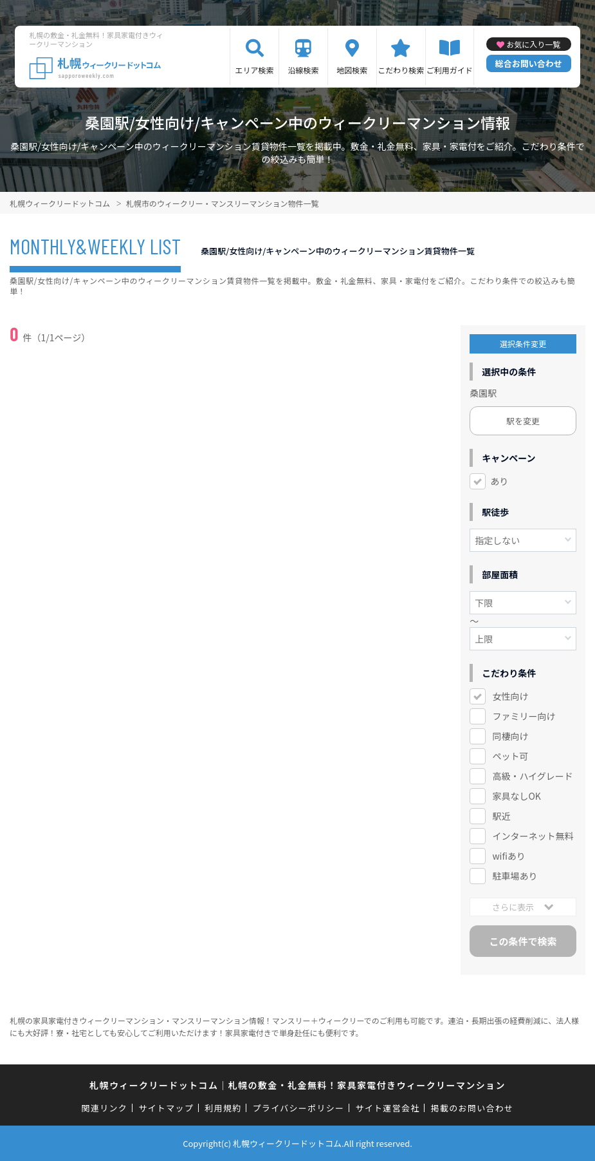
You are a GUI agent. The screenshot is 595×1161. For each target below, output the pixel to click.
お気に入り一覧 (533, 44)
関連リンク (105, 1108)
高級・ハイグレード (532, 775)
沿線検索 (303, 69)
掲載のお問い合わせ (472, 1108)
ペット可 (510, 756)
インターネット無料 (532, 835)
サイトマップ (166, 1108)
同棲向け (510, 736)
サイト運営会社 (387, 1108)
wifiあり (508, 855)
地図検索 (351, 69)
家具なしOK (516, 795)
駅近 (501, 815)
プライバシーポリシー (299, 1108)
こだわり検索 (401, 69)
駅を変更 (523, 421)
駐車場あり (514, 875)
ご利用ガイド (449, 69)
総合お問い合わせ (528, 63)
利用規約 (223, 1108)
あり (499, 481)
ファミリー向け (523, 716)
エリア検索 (254, 69)
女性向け (510, 696)
